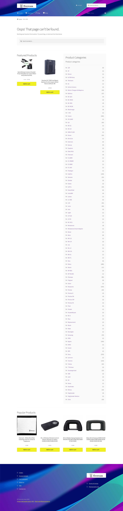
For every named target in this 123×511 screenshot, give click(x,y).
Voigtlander (71, 393)
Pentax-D (70, 293)
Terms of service (93, 483)
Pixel (69, 306)
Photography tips (94, 487)
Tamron (70, 361)
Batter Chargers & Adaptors (76, 90)
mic (69, 245)
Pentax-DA (71, 296)
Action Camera (72, 87)
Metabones (71, 225)
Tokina (70, 364)
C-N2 (69, 113)
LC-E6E (70, 200)
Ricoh (69, 325)
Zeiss (69, 399)
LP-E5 (69, 219)
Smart (69, 348)
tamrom (70, 357)
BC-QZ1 (70, 97)
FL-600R (70, 158)
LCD (69, 203)
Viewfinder (71, 386)
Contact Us (22, 489)
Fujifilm (70, 174)
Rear (69, 319)
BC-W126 (70, 106)
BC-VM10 (70, 100)
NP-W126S (71, 274)
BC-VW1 (70, 103)
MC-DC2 (70, 222)
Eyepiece (70, 148)
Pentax (70, 290)
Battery (70, 93)
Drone (69, 135)
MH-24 (70, 241)
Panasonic (71, 287)
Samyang (70, 335)
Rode (69, 328)
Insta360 (70, 193)
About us (21, 482)
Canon (69, 116)
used (69, 377)
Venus (69, 383)
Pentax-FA (71, 303)
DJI (69, 122)
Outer (69, 283)
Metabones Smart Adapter (75, 229)
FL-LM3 (70, 167)
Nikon (69, 264)
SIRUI (69, 345)
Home (20, 19)
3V (68, 71)
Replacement (72, 322)
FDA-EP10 (70, 151)
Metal (69, 232)
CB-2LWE (70, 119)
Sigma (69, 341)
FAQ (20, 485)
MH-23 (70, 238)
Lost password (23, 479)
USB (69, 374)
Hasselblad (71, 190)
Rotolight (71, 332)
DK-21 (69, 125)
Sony (69, 354)
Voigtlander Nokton (73, 396)
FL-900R (70, 164)
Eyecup (70, 145)
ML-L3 (69, 248)
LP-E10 (70, 216)
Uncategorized (72, 370)
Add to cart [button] (26, 84)
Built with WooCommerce (42, 501)
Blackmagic (71, 109)
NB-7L (69, 258)
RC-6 (69, 316)
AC (68, 84)
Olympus (70, 277)
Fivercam (70, 154)
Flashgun (70, 171)
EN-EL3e (70, 138)
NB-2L (69, 254)
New (69, 261)
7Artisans (70, 80)
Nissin (69, 267)
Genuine (70, 177)
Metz (69, 235)
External (70, 142)
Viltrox (70, 390)
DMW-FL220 (71, 132)
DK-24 (69, 129)
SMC (69, 351)
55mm (69, 74)
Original (70, 280)
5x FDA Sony (71, 77)
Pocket (70, 309)
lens (69, 209)
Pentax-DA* (71, 299)
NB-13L (70, 251)
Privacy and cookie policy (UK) (25, 501)
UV (68, 380)
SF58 (69, 338)
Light (69, 212)
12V (69, 68)
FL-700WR (70, 161)
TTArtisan (71, 367)
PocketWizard (72, 312)
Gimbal (70, 180)
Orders (21, 472)
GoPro (69, 187)
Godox (69, 183)
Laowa (69, 196)
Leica (69, 206)
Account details (23, 476)
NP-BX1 (70, 270)
